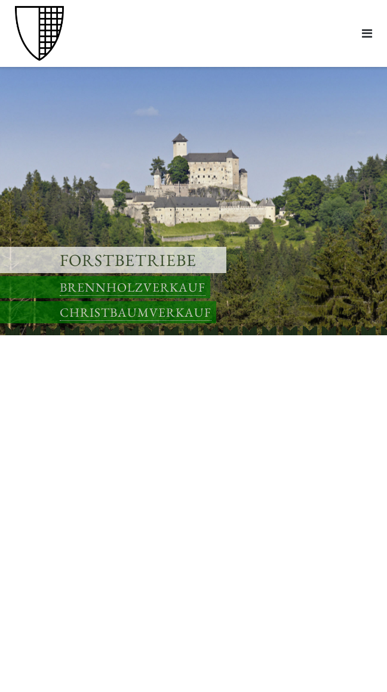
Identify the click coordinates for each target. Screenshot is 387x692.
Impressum (35, 589)
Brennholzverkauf (132, 287)
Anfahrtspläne (41, 419)
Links (24, 450)
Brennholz (34, 388)
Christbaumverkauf (135, 312)
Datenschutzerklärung (56, 605)
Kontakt (29, 435)
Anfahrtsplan (39, 505)
